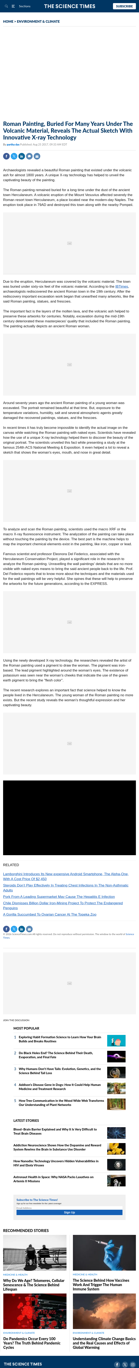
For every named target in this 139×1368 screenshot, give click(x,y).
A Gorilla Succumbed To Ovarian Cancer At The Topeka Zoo (49, 914)
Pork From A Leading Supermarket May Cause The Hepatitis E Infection (59, 897)
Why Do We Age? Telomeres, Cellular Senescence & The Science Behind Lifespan (33, 1284)
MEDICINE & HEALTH (15, 1274)
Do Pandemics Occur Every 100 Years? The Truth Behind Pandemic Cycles (32, 1343)
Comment (29, 156)
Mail (37, 156)
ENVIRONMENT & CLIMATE (38, 21)
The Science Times (69, 6)
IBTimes (121, 286)
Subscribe (124, 6)
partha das (13, 144)
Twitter (14, 156)
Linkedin (21, 156)
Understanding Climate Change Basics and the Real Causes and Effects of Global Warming (104, 1343)
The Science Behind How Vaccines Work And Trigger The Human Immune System (101, 1284)
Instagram (133, 1365)
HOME (8, 21)
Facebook (6, 156)
